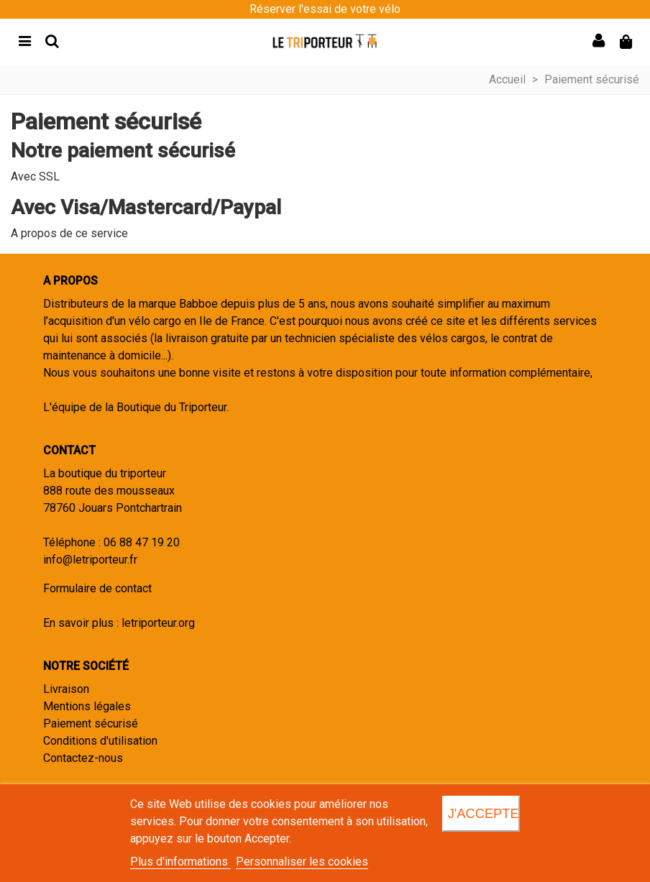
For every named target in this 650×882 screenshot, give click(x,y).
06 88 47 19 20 (142, 542)
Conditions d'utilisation (100, 741)
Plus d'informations (180, 861)
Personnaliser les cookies (302, 861)
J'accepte (483, 813)
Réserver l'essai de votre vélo (325, 9)
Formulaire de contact (97, 588)
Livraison (66, 689)
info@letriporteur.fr (90, 559)
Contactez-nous (83, 758)
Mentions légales (87, 706)
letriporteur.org (158, 623)
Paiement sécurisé (90, 723)
